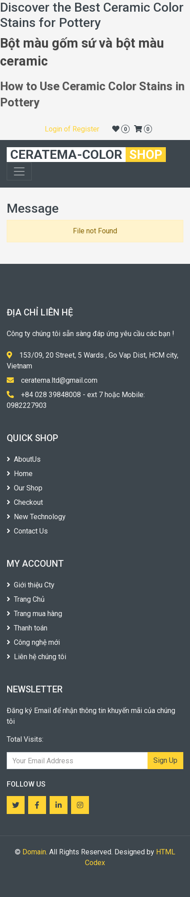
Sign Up (165, 760)
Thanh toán (27, 628)
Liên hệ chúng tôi (36, 656)
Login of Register (72, 129)
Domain (34, 852)
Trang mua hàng (34, 613)
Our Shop (24, 488)
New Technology (36, 516)
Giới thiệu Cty (31, 585)
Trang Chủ (26, 599)
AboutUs (24, 459)
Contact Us (27, 531)
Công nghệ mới (33, 642)
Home (20, 473)
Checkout (25, 502)
